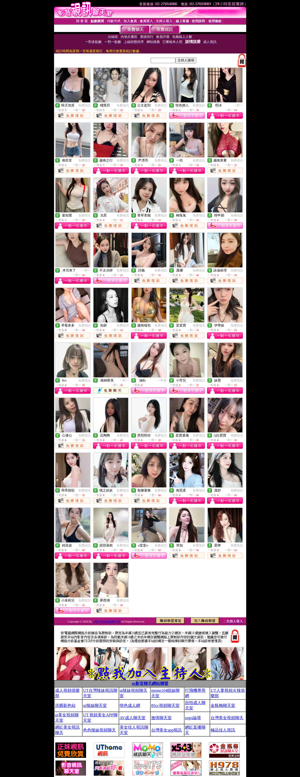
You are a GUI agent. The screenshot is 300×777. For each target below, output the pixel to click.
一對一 (238, 105)
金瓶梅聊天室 (223, 705)
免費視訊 (84, 105)
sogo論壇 (193, 718)
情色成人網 (130, 705)
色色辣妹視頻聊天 (99, 730)
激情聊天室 (161, 718)
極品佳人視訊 (223, 730)
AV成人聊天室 (133, 718)
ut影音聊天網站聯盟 (150, 683)
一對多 (162, 380)
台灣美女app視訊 (166, 730)
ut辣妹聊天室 (95, 705)
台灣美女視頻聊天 (227, 718)
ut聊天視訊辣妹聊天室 (107, 621)
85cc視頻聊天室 (165, 705)
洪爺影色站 (65, 705)
